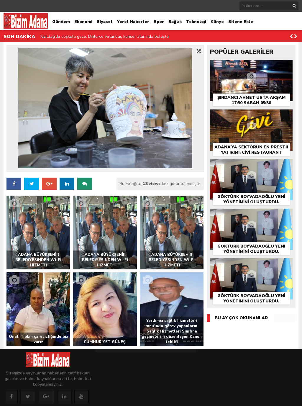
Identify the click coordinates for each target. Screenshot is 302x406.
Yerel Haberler (133, 21)
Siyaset (105, 21)
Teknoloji (196, 21)
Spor (159, 21)
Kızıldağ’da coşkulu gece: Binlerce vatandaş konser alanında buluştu (104, 36)
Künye (217, 21)
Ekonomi (83, 21)
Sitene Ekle (240, 21)
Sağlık (175, 21)
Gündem (61, 21)
